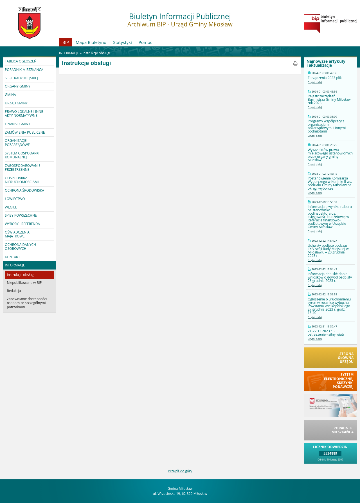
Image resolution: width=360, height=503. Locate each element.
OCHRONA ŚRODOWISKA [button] (24, 190)
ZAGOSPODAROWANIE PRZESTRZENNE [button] (22, 167)
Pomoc (145, 42)
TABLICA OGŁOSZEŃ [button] (21, 61)
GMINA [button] (10, 94)
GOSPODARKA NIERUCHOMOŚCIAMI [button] (22, 180)
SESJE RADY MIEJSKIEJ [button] (21, 78)
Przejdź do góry (180, 471)
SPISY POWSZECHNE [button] (21, 215)
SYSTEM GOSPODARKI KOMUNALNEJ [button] (22, 155)
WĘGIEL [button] (11, 207)
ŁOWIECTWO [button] (15, 198)
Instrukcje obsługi (96, 53)
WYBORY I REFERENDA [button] (22, 223)
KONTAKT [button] (12, 257)
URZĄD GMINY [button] (16, 103)
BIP (65, 42)
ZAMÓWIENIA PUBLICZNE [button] (25, 132)
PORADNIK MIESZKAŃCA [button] (24, 69)
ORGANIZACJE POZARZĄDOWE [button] (17, 142)
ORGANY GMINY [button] (17, 86)
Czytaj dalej (315, 82)
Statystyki (122, 42)
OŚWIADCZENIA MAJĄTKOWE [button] (17, 234)
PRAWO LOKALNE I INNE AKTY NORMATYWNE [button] (24, 113)
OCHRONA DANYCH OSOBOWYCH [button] (20, 246)
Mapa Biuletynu (91, 42)
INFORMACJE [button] (15, 265)
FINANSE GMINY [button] (17, 124)
